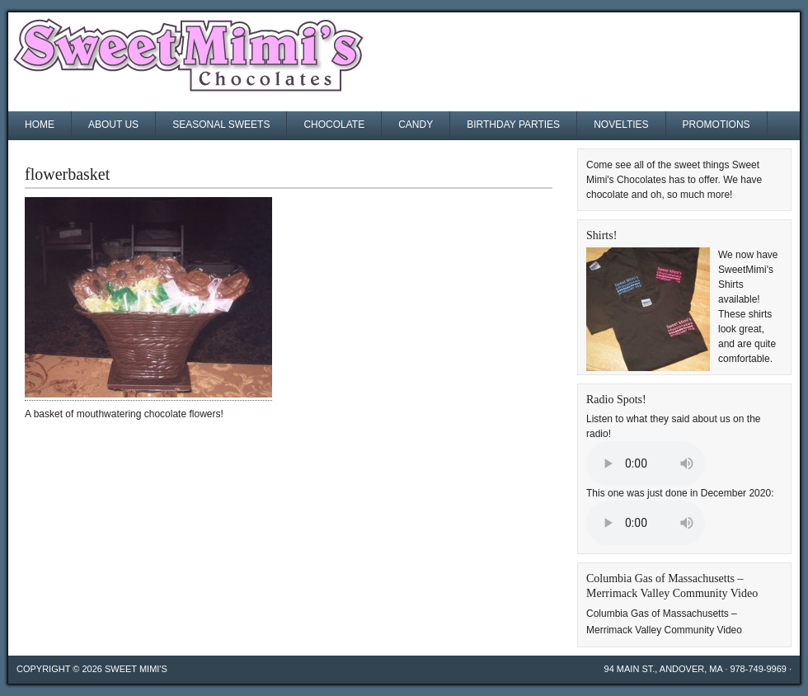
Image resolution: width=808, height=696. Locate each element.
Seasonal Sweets (221, 124)
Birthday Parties (513, 124)
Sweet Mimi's (136, 669)
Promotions (716, 124)
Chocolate (333, 124)
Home (39, 124)
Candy (415, 124)
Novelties (621, 124)
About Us (113, 124)
